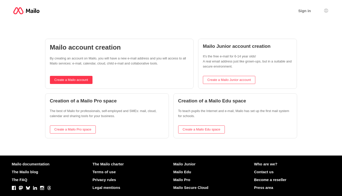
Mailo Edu (182, 172)
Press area (263, 187)
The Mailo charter (108, 164)
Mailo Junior (184, 164)
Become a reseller (270, 180)
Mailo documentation (31, 164)
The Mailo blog (25, 172)
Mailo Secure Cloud (190, 187)
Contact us (264, 172)
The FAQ (19, 180)
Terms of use (104, 172)
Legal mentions (106, 187)
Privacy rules (104, 180)
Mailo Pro (182, 180)
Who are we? (265, 164)
